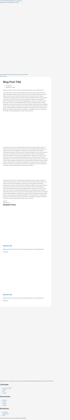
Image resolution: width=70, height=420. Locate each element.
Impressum (5, 412)
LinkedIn (17, 2)
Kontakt (26, 74)
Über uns (22, 74)
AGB (4, 415)
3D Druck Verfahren (9, 74)
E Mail (4, 401)
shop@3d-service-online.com (15, 0)
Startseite (2, 74)
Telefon (4, 403)
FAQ (19, 74)
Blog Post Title (7, 246)
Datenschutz (5, 413)
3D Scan (16, 74)
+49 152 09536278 (4, 0)
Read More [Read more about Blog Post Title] (5, 252)
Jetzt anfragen (3, 76)
